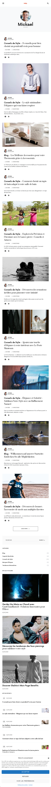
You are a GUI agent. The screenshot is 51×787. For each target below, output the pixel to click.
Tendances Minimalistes (9, 565)
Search (41, 540)
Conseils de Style (7, 559)
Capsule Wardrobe (8, 556)
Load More (24, 528)
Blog (3, 553)
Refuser (25, 776)
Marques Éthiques (7, 562)
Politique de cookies (23, 785)
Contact (30, 785)
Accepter (25, 772)
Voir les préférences (25, 781)
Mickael (10, 38)
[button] (48, 758)
